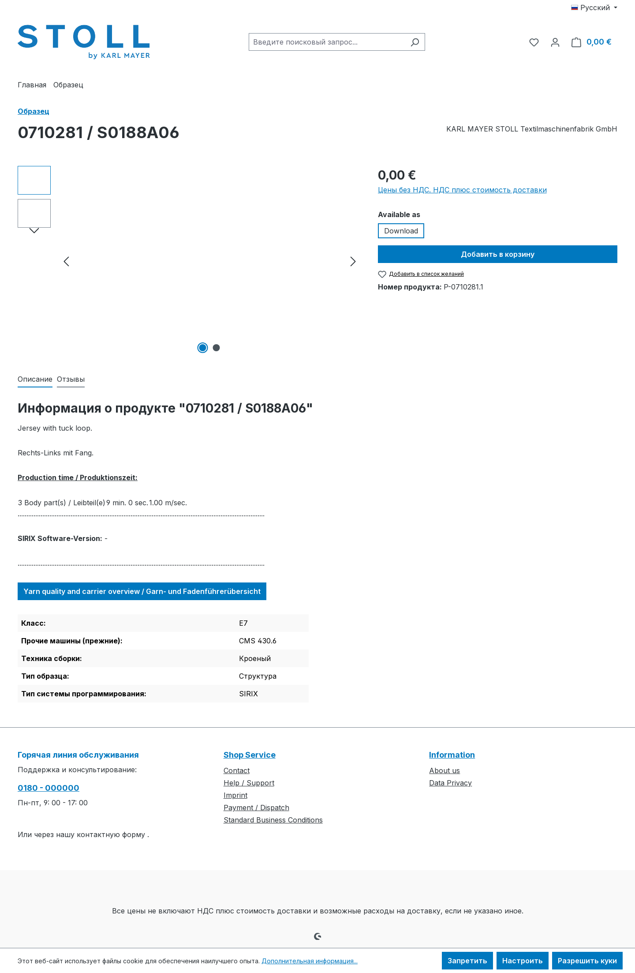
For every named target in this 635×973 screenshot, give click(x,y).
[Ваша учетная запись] (555, 42)
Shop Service (250, 754)
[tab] (35, 379)
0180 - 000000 (48, 788)
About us (444, 770)
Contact (237, 770)
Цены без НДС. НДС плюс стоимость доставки (462, 189)
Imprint (235, 795)
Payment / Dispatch (256, 807)
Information (452, 754)
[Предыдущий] (66, 261)
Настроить (522, 960)
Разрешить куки (587, 960)
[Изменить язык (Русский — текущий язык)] (594, 7)
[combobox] (327, 42)
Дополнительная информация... (309, 961)
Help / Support (249, 782)
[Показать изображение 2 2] (216, 347)
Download (401, 230)
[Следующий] (353, 261)
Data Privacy (450, 782)
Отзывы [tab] (71, 379)
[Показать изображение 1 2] (202, 347)
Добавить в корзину (497, 254)
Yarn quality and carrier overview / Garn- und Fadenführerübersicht (142, 591)
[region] (189, 261)
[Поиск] (414, 42)
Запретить (467, 960)
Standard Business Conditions (273, 819)
